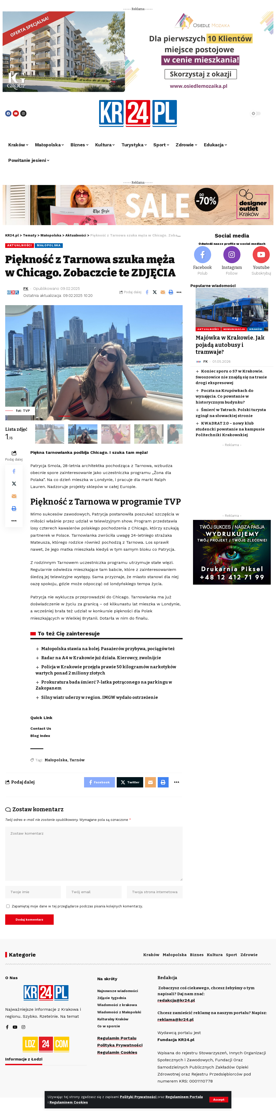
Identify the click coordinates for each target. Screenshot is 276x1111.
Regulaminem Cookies (69, 1102)
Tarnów (77, 760)
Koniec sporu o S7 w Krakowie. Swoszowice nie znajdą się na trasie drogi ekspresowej (231, 377)
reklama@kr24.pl (175, 1019)
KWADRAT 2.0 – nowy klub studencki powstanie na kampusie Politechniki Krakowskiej (230, 429)
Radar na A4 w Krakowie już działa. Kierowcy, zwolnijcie (101, 657)
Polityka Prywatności (119, 1045)
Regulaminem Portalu (184, 1097)
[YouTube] (15, 1027)
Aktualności (19, 245)
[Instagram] (232, 261)
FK (25, 288)
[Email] (163, 292)
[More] (179, 292)
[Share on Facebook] (146, 292)
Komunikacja (234, 329)
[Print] (171, 292)
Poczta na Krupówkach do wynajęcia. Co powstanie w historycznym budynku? (224, 396)
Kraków (255, 329)
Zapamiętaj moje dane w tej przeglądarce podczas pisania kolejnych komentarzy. (77, 906)
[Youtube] (261, 261)
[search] (233, 113)
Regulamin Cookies (117, 1052)
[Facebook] (202, 261)
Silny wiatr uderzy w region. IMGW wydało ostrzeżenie (99, 697)
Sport (231, 954)
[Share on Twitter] (154, 292)
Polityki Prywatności (138, 1097)
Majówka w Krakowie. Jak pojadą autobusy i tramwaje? (230, 344)
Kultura (215, 954)
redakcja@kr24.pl (176, 1000)
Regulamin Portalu (116, 1038)
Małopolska (49, 245)
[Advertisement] (232, 481)
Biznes (197, 954)
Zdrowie (249, 954)
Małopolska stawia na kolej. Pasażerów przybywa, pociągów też (108, 648)
